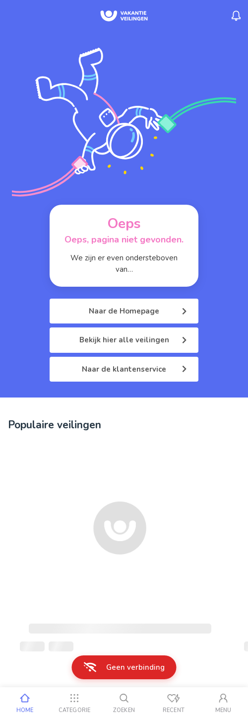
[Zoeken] (124, 703)
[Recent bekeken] (173, 703)
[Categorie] (74, 703)
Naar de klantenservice (134, 369)
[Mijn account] (223, 703)
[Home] (25, 703)
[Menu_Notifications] (236, 16)
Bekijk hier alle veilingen (133, 340)
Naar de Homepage (137, 311)
